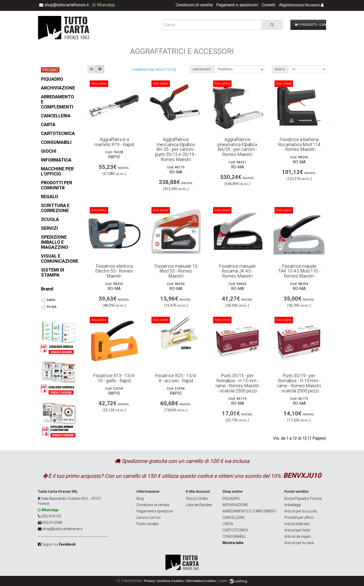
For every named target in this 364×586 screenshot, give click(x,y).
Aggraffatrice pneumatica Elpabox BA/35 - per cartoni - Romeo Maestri (237, 147)
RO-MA (49, 307)
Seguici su (59, 544)
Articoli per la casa (299, 543)
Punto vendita (147, 524)
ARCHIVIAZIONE (235, 505)
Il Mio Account (198, 491)
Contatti (268, 5)
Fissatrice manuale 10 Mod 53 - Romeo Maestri (175, 271)
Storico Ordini (197, 499)
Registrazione (291, 5)
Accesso (312, 5)
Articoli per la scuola (300, 511)
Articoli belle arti (296, 524)
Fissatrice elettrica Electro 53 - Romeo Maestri (114, 271)
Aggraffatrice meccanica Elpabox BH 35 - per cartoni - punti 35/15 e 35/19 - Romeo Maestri (175, 149)
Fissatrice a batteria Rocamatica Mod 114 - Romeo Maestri (299, 144)
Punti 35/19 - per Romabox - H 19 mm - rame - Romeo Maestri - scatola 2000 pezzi (299, 383)
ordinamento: (202, 69)
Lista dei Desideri (199, 505)
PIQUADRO (231, 499)
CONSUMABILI (233, 536)
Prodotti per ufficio (299, 517)
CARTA (227, 524)
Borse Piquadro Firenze (303, 499)
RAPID (48, 300)
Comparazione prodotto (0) (153, 70)
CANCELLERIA (233, 517)
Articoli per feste (297, 530)
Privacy (149, 581)
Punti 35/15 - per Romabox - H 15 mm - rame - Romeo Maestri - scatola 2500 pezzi (237, 383)
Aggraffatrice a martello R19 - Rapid (114, 142)
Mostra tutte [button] (232, 543)
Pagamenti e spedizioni (237, 5)
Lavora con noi (148, 517)
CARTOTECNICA (235, 530)
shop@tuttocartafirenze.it (62, 529)
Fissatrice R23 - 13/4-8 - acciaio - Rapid (176, 378)
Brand (47, 288)
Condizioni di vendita (194, 5)
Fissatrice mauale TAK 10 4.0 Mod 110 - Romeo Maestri (299, 271)
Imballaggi (292, 505)
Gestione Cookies (170, 581)
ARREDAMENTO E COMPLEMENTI (249, 511)
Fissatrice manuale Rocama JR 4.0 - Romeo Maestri (237, 271)
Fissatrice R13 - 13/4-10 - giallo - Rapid (114, 378)
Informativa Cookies (201, 581)
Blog (140, 499)
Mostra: (280, 69)
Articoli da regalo (297, 536)
